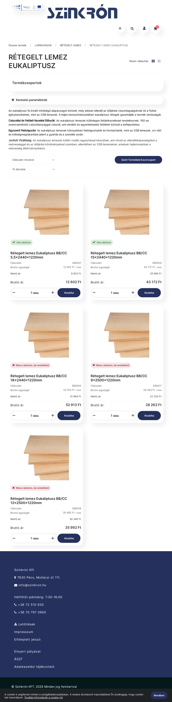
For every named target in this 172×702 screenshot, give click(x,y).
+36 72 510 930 (29, 605)
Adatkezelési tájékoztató (34, 667)
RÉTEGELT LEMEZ (70, 45)
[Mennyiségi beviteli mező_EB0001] (30, 293)
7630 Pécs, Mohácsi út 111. (37, 578)
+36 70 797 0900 (30, 613)
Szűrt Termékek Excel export (138, 160)
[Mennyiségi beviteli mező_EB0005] (30, 416)
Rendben (159, 695)
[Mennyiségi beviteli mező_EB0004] (110, 293)
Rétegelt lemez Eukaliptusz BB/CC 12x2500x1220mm (38, 501)
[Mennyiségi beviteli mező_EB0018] (30, 539)
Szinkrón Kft (24, 570)
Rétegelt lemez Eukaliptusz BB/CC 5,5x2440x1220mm (38, 256)
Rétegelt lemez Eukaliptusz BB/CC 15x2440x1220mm (119, 256)
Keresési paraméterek (29, 100)
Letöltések (24, 625)
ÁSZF (18, 660)
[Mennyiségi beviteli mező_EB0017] (110, 416)
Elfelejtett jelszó (27, 640)
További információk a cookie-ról (43, 697)
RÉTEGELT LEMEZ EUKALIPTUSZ (109, 45)
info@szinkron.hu (30, 586)
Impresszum (23, 632)
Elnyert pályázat (27, 652)
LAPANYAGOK (43, 45)
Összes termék (17, 45)
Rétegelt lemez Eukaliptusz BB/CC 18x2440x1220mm (38, 378)
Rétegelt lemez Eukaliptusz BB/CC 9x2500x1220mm (119, 378)
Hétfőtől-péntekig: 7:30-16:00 (38, 598)
